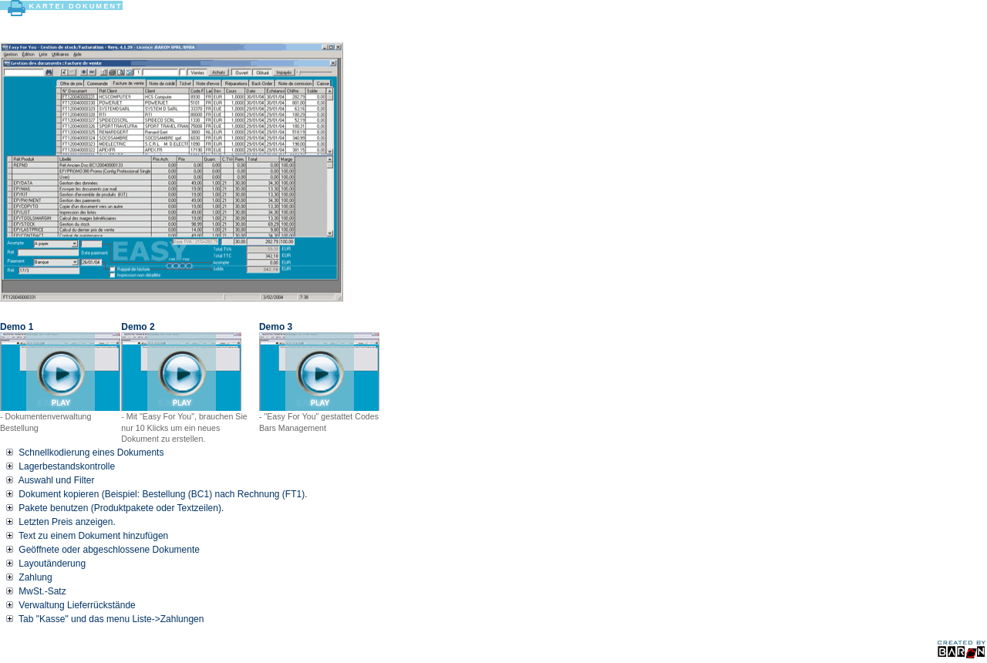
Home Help (788, 5)
